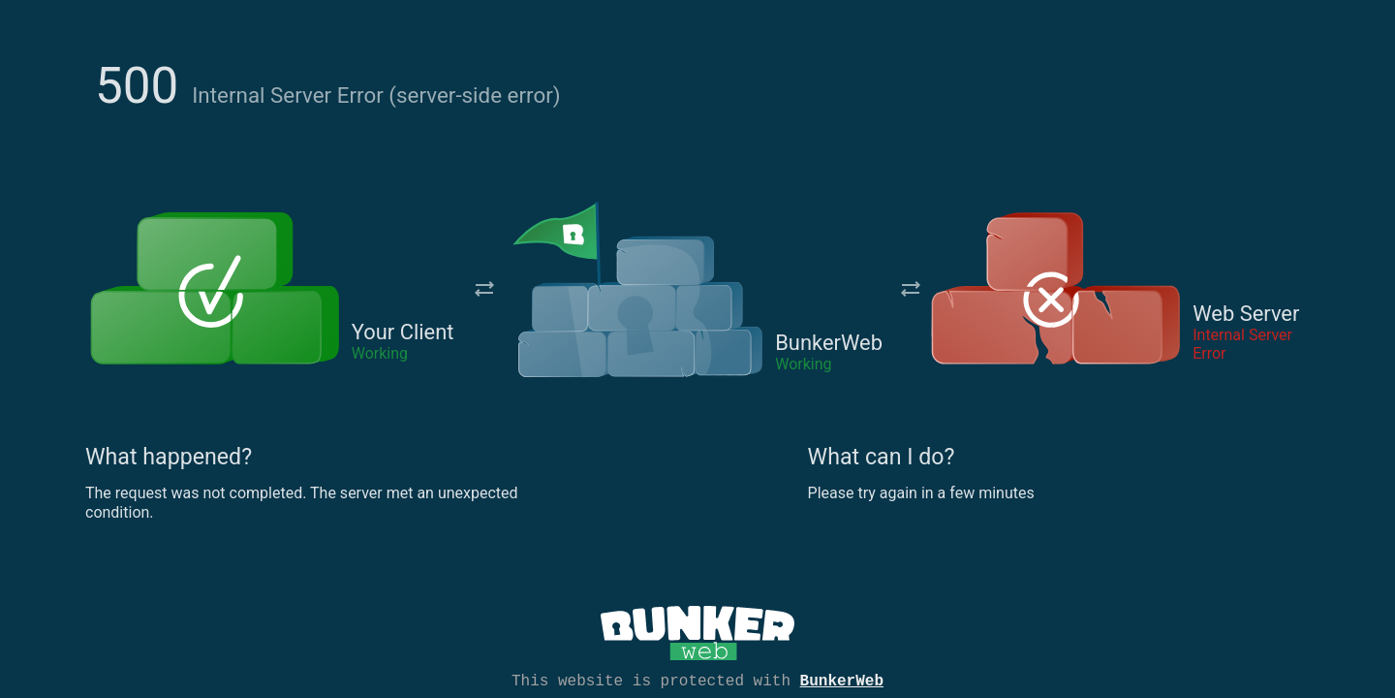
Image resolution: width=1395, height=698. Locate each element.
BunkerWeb (842, 679)
